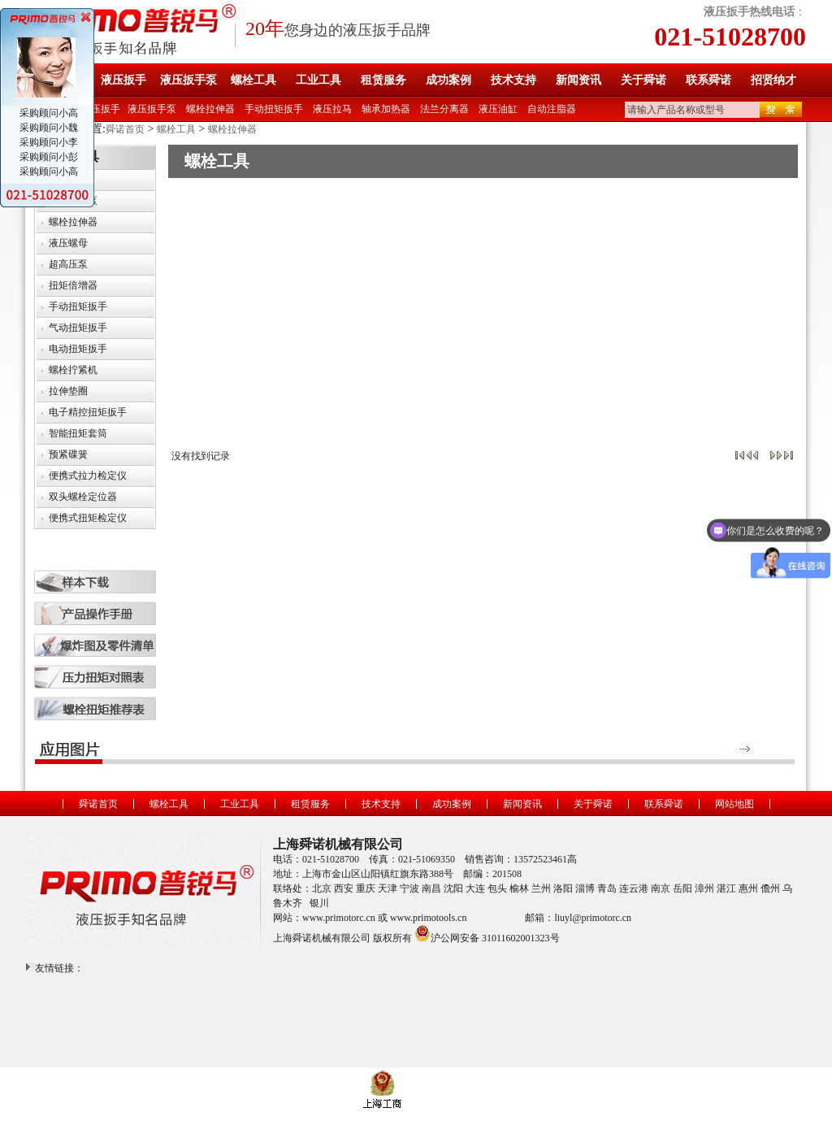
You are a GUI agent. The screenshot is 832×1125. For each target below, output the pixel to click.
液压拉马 (332, 109)
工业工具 (318, 80)
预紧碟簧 (68, 454)
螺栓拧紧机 (73, 370)
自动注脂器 (551, 109)
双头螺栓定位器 (83, 496)
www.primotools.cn (428, 917)
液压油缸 (498, 109)
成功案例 (448, 80)
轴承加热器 (386, 109)
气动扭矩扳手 (78, 327)
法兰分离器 (444, 109)
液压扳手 (123, 80)
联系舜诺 (708, 80)
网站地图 (734, 804)
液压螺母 (68, 243)
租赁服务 (383, 80)
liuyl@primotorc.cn (592, 917)
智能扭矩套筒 (78, 433)
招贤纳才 (773, 80)
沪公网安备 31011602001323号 (487, 933)
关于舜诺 (643, 80)
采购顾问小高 (47, 113)
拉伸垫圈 (68, 391)
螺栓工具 (253, 80)
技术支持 (513, 80)
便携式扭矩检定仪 (88, 517)
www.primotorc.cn (338, 917)
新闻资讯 (578, 80)
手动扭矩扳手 (274, 109)
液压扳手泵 (188, 80)
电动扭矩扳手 (78, 348)
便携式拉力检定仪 (88, 475)
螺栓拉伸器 (210, 109)
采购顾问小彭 (47, 157)
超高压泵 (68, 264)
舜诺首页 (125, 129)
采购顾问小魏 (47, 127)
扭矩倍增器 (73, 285)
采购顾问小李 (47, 142)
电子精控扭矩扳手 (88, 412)
